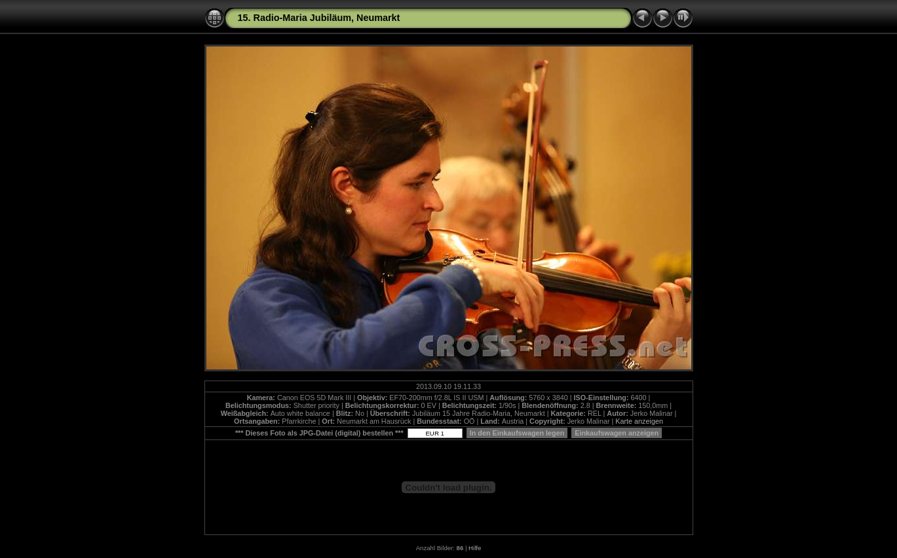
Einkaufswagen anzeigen (616, 433)
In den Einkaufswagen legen (517, 433)
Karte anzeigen (639, 421)
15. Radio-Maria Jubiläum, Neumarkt (319, 17)
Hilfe (474, 547)
